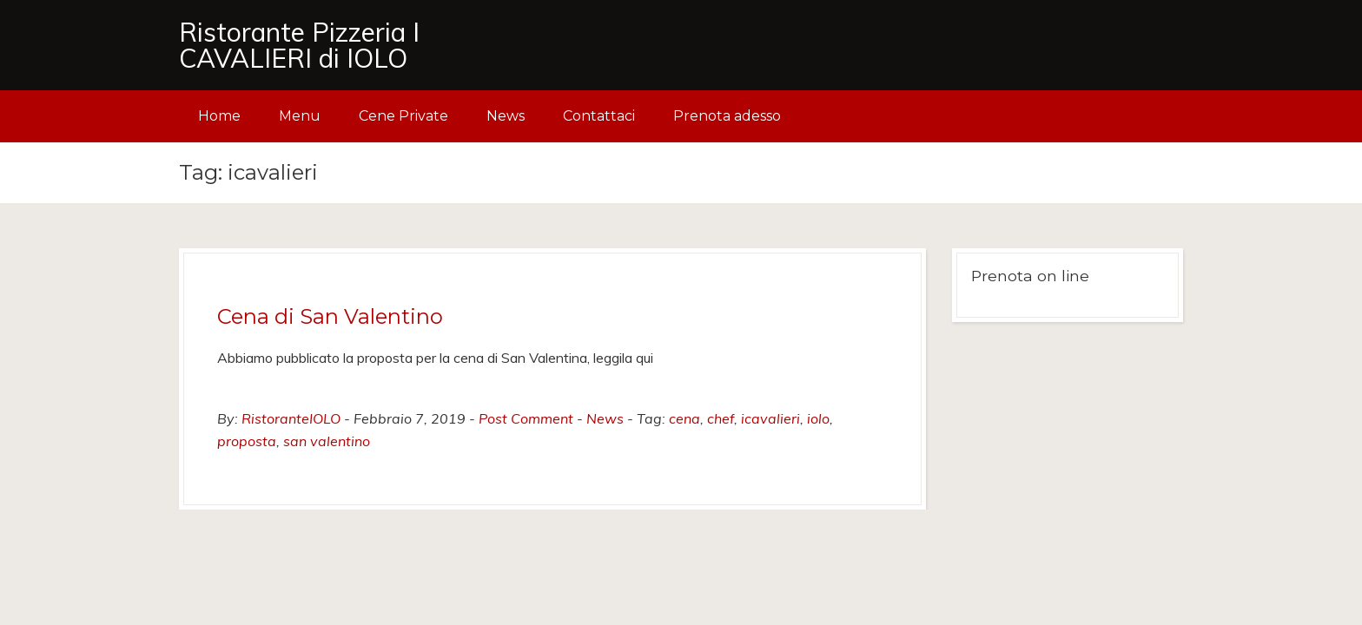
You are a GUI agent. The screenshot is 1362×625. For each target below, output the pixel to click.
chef (720, 418)
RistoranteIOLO (290, 418)
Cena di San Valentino (330, 316)
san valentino (326, 441)
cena (684, 418)
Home (219, 116)
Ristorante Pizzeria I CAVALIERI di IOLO (299, 45)
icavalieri (770, 418)
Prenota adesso (727, 116)
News (505, 116)
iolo (818, 418)
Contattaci (599, 116)
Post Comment (526, 418)
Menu (300, 116)
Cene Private (403, 116)
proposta (246, 441)
